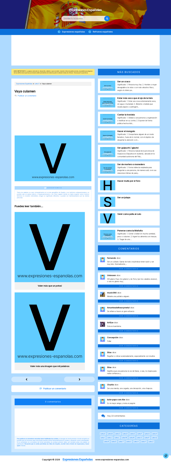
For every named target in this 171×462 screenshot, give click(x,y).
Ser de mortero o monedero (131, 164)
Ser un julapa (123, 198)
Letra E (132, 434)
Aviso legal (75, 459)
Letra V (136, 442)
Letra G (147, 434)
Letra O (139, 438)
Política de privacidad (92, 459)
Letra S (113, 442)
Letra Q (154, 438)
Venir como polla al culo (129, 214)
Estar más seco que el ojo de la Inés (135, 98)
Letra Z (151, 442)
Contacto (129, 459)
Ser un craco (123, 82)
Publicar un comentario (27, 96)
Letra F (139, 434)
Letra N (131, 438)
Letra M (124, 438)
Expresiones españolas (73, 32)
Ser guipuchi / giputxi (128, 148)
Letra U (128, 442)
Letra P (146, 438)
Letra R (106, 442)
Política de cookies (113, 459)
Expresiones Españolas (86, 9)
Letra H (154, 434)
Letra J (109, 438)
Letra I (103, 438)
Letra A (102, 434)
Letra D (125, 434)
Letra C (117, 434)
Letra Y (143, 442)
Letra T (121, 442)
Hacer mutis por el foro (128, 181)
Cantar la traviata (126, 115)
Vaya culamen (25, 92)
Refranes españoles (103, 32)
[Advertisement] (85, 50)
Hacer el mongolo (126, 131)
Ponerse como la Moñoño (130, 231)
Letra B (110, 434)
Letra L (117, 438)
